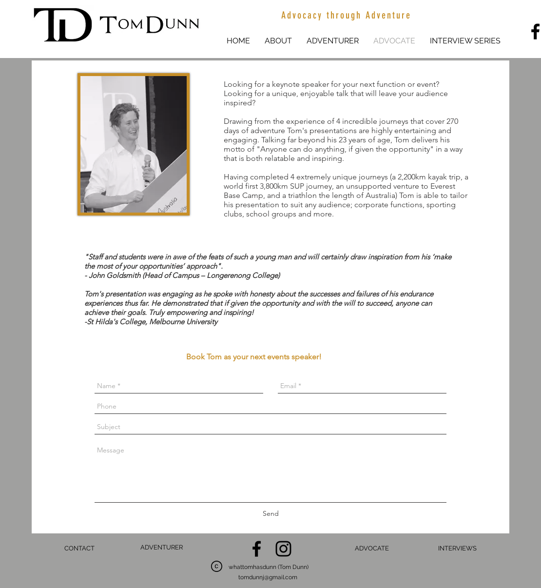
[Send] (271, 513)
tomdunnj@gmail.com (267, 577)
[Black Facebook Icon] (256, 548)
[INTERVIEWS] (457, 548)
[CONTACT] (79, 548)
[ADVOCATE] (371, 548)
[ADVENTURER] (161, 547)
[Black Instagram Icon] (283, 548)
